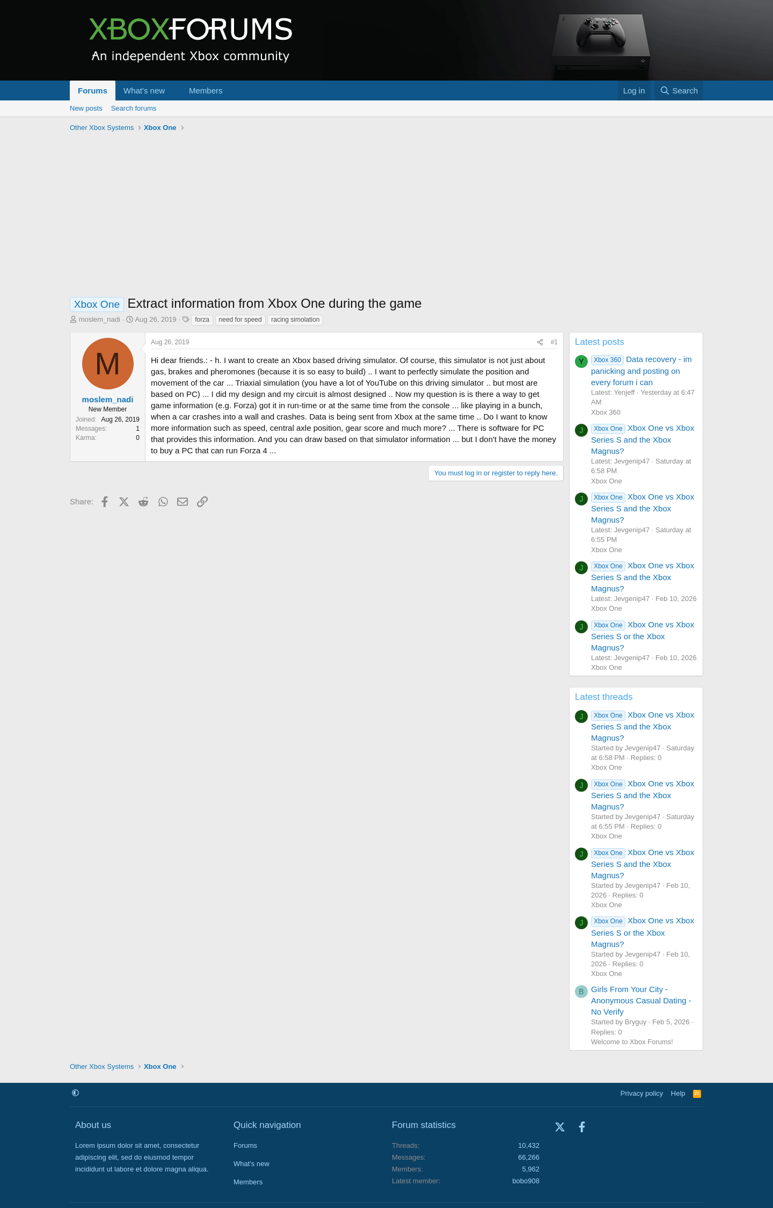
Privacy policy (642, 1093)
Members (206, 90)
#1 (554, 342)
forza (202, 319)
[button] (173, 90)
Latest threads (604, 697)
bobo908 (525, 1181)
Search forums (134, 108)
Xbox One (606, 481)
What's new (144, 90)
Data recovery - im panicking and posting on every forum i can (641, 371)
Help (678, 1093)
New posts (86, 108)
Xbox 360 (606, 412)
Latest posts (599, 342)
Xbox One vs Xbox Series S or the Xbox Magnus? (642, 636)
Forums (92, 90)
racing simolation (295, 319)
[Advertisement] (386, 216)
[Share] (540, 342)
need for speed (240, 319)
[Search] (678, 90)
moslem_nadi (99, 319)
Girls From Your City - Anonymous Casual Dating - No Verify (641, 1000)
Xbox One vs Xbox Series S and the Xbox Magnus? (642, 439)
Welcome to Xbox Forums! (632, 1042)
